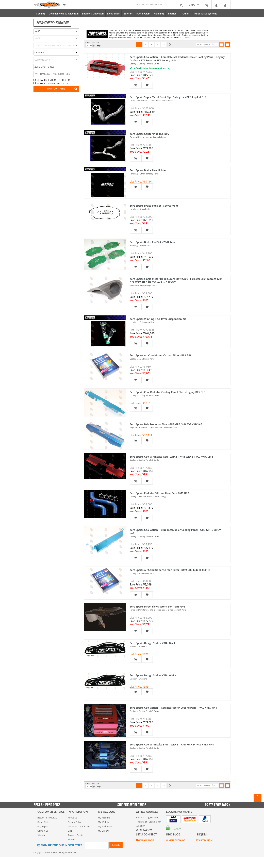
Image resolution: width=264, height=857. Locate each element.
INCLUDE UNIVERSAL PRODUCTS (52, 83)
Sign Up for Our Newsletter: (60, 845)
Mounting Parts (148, 285)
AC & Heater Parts (146, 359)
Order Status (43, 822)
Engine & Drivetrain (138, 427)
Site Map (41, 835)
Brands (71, 839)
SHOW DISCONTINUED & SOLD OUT (54, 80)
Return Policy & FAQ (47, 817)
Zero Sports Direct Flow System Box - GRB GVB (157, 606)
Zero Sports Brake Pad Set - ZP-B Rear (152, 242)
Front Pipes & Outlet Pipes (161, 100)
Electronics (134, 285)
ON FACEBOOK (146, 840)
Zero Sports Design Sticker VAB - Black (153, 643)
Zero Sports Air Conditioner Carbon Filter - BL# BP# (161, 355)
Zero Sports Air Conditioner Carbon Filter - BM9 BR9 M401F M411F (170, 570)
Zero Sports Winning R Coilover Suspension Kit (158, 318)
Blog (70, 830)
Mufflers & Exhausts (158, 137)
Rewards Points (75, 835)
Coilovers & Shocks (148, 322)
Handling (134, 173)
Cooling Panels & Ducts (149, 63)
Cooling (133, 63)
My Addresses (105, 826)
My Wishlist (103, 822)
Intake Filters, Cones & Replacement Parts (168, 610)
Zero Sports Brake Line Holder (148, 170)
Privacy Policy (74, 822)
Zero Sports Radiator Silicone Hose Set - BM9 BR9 (159, 493)
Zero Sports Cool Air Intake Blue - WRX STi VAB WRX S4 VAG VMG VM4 (172, 744)
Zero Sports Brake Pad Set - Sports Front (154, 205)
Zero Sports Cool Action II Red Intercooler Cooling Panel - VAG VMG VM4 (173, 707)
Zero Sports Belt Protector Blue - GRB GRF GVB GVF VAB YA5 (166, 424)
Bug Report (43, 826)
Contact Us (42, 830)
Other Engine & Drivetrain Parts (163, 427)
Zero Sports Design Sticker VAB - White (153, 675)
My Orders (103, 830)
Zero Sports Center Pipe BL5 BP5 (149, 133)
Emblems (143, 646)
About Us (72, 817)
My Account (104, 817)
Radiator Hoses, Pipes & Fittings (152, 496)
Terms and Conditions (79, 826)
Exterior (133, 646)
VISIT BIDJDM (205, 840)
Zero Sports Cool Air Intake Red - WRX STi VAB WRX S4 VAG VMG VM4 (171, 456)
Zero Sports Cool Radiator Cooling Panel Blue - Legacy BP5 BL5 (167, 392)
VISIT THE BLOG (176, 840)
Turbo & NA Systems (138, 100)
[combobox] (56, 60)
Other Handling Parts (149, 173)
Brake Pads (145, 209)
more (186, 37)
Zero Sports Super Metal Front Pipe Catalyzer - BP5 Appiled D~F (168, 97)
